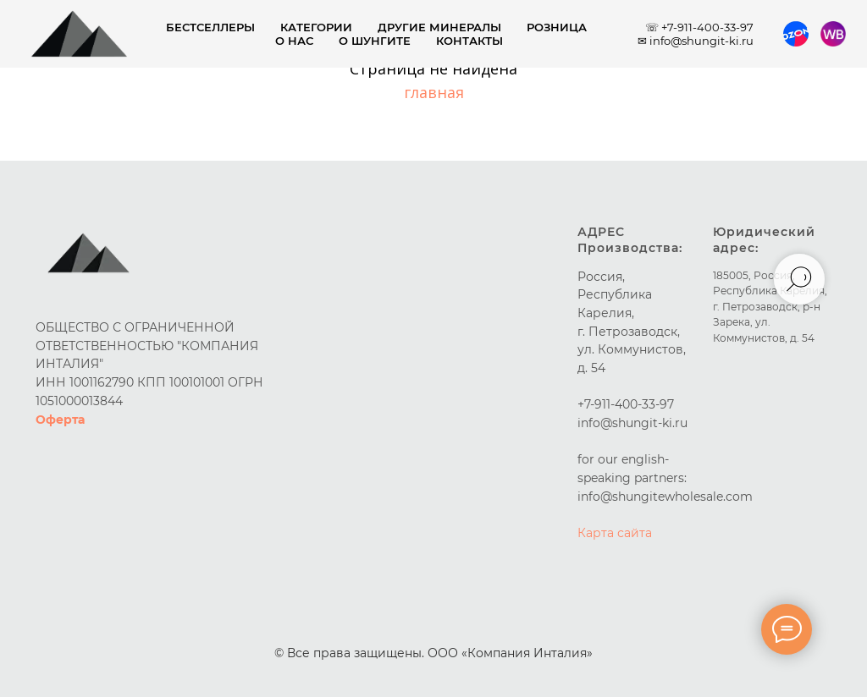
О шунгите (375, 40)
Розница (557, 27)
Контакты (469, 40)
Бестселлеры (210, 27)
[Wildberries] (833, 34)
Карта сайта (614, 533)
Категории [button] (316, 27)
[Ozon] (796, 34)
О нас (294, 40)
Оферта (60, 419)
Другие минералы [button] (439, 27)
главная (434, 92)
